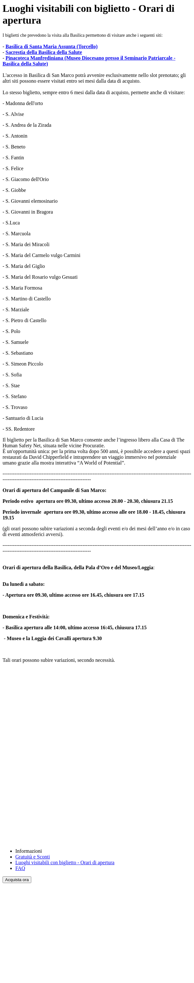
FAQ (20, 868)
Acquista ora (17, 879)
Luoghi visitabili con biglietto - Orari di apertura (65, 862)
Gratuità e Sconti (32, 856)
